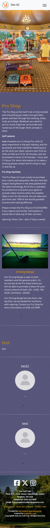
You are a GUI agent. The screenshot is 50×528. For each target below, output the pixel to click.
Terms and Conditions (24, 507)
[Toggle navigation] (44, 5)
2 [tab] (25, 317)
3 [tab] (29, 317)
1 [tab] (21, 317)
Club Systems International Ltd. (30, 511)
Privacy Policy (9, 507)
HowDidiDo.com (30, 513)
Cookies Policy (40, 507)
